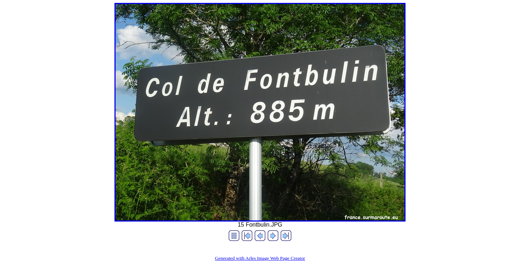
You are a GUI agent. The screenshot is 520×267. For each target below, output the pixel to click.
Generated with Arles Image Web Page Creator (260, 258)
